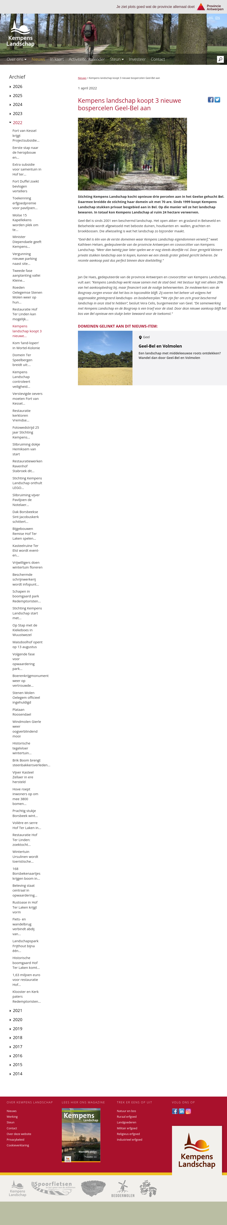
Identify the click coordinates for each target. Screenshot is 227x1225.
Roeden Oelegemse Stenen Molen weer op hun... (27, 294)
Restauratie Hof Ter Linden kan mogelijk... (24, 314)
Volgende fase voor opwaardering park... (23, 661)
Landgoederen (126, 1122)
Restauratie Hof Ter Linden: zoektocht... (24, 839)
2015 (17, 1064)
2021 (17, 1010)
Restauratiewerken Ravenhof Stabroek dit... (27, 466)
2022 (17, 122)
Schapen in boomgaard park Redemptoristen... (26, 596)
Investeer (137, 59)
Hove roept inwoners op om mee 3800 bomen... (25, 796)
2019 (17, 1028)
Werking (12, 1117)
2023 (17, 113)
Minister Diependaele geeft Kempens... (26, 241)
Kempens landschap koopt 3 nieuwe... (27, 331)
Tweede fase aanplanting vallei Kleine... (26, 275)
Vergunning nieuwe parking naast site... (24, 258)
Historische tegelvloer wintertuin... (22, 748)
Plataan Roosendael (21, 711)
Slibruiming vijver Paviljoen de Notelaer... (26, 500)
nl (211, 17)
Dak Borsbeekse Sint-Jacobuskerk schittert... (25, 516)
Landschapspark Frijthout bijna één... (25, 946)
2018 (17, 1037)
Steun (117, 59)
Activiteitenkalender (87, 59)
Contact (158, 59)
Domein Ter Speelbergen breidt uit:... (22, 360)
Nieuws (38, 59)
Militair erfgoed (127, 1128)
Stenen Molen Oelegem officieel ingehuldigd (26, 697)
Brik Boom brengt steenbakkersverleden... (31, 762)
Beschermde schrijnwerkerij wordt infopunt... (25, 579)
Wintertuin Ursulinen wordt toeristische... (25, 856)
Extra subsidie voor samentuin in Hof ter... (26, 169)
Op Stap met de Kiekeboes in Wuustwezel (24, 630)
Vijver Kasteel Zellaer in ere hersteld (23, 777)
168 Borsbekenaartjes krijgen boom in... (26, 873)
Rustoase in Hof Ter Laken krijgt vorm (24, 907)
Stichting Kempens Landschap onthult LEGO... (27, 483)
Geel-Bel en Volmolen (160, 346)
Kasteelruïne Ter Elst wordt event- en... (25, 550)
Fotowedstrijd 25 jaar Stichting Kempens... (25, 432)
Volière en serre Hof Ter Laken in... (26, 825)
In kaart (57, 59)
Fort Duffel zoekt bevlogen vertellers (25, 186)
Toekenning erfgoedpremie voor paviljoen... (24, 203)
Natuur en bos (126, 1111)
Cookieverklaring (18, 1145)
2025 (17, 95)
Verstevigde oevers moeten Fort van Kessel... (27, 398)
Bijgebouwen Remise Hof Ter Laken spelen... (24, 533)
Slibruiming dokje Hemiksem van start (26, 449)
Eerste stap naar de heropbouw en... (25, 152)
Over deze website (19, 1134)
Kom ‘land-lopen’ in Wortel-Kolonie (26, 345)
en (217, 17)
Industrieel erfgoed (129, 1140)
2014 (17, 1073)
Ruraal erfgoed (127, 1117)
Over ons (17, 59)
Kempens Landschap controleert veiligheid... (21, 379)
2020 (17, 1019)
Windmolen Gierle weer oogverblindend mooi (26, 728)
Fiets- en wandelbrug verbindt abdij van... (23, 926)
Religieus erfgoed (128, 1134)
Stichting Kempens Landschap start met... (27, 613)
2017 (17, 1046)
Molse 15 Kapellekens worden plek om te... (25, 222)
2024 (17, 104)
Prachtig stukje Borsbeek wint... (25, 813)
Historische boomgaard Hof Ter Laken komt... (26, 962)
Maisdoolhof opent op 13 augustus (27, 644)
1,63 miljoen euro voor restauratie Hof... (26, 979)
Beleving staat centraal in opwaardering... (24, 890)
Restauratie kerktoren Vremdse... (21, 415)
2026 (17, 86)
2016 (17, 1055)
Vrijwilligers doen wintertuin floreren (27, 564)
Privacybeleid (15, 1140)
